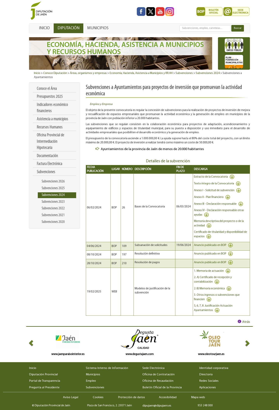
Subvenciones (184, 73)
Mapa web (198, 397)
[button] (34, 342)
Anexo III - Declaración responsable (218, 204)
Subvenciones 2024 (208, 73)
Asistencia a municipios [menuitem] (52, 119)
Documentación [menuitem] (47, 156)
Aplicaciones (207, 387)
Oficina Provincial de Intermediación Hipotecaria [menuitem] (50, 141)
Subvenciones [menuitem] (46, 172)
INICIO (44, 28)
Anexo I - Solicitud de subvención (217, 190)
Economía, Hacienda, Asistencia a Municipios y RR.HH (141, 73)
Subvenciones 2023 (53, 202)
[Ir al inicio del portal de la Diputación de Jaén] (42, 10)
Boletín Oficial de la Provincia (162, 387)
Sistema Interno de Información (107, 368)
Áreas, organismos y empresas (88, 73)
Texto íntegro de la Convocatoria (217, 183)
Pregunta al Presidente (44, 387)
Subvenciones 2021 (53, 215)
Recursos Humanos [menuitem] (50, 127)
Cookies (98, 397)
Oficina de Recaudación (157, 380)
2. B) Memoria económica (212, 288)
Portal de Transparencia (44, 380)
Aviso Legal (70, 397)
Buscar (237, 28)
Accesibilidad (168, 397)
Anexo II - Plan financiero (212, 197)
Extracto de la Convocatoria (214, 176)
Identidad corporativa (213, 368)
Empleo (91, 380)
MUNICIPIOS (97, 28)
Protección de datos (131, 397)
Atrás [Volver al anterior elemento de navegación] (246, 322)
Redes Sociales (209, 380)
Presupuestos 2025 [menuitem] (50, 97)
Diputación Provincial (43, 374)
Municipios (93, 374)
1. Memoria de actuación (212, 271)
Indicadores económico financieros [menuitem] (52, 108)
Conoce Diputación (55, 73)
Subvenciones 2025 (53, 188)
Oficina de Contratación (158, 374)
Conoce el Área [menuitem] (47, 89)
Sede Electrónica (153, 368)
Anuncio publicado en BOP (213, 245)
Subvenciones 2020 (53, 222)
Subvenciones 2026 (53, 181)
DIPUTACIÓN (68, 28)
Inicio (37, 73)
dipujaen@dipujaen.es (156, 405)
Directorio (206, 374)
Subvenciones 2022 (53, 208)
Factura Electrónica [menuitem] (49, 164)
